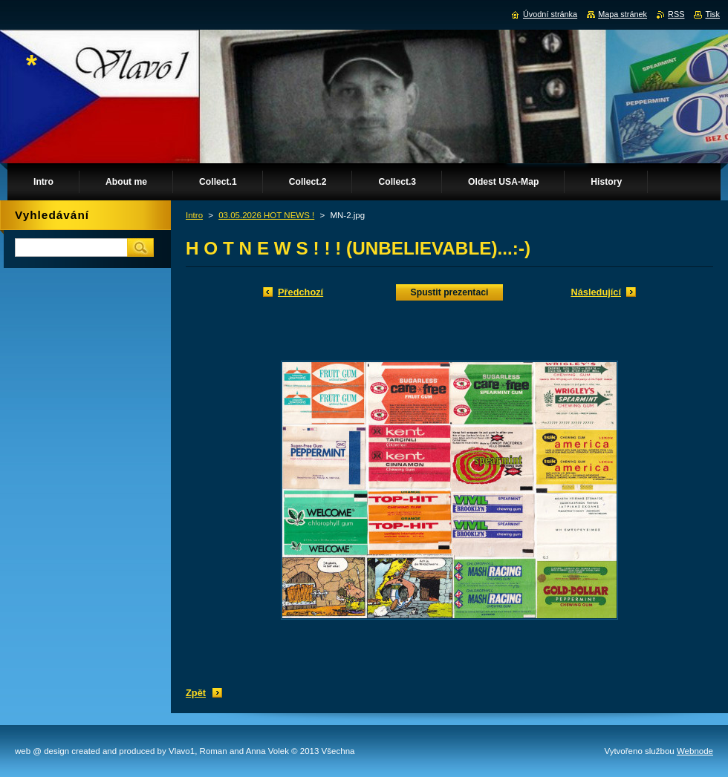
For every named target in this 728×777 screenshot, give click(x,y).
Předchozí (300, 292)
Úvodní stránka (550, 14)
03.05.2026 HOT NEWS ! (266, 215)
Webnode (695, 751)
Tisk (712, 14)
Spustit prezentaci (450, 292)
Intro (194, 215)
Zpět (196, 692)
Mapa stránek (622, 14)
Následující (596, 292)
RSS (676, 14)
